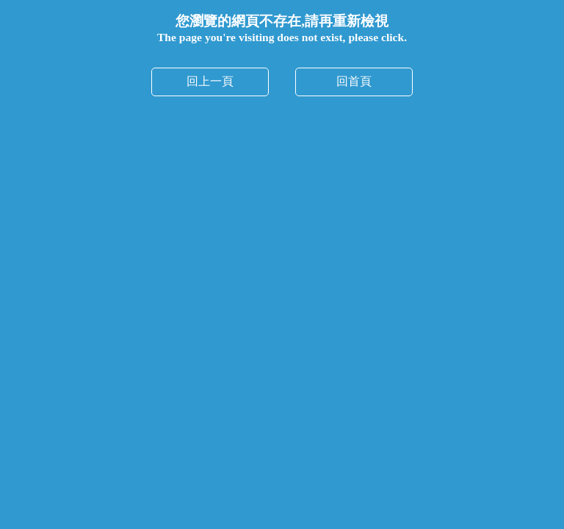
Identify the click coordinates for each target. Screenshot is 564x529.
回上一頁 (210, 81)
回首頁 (354, 81)
